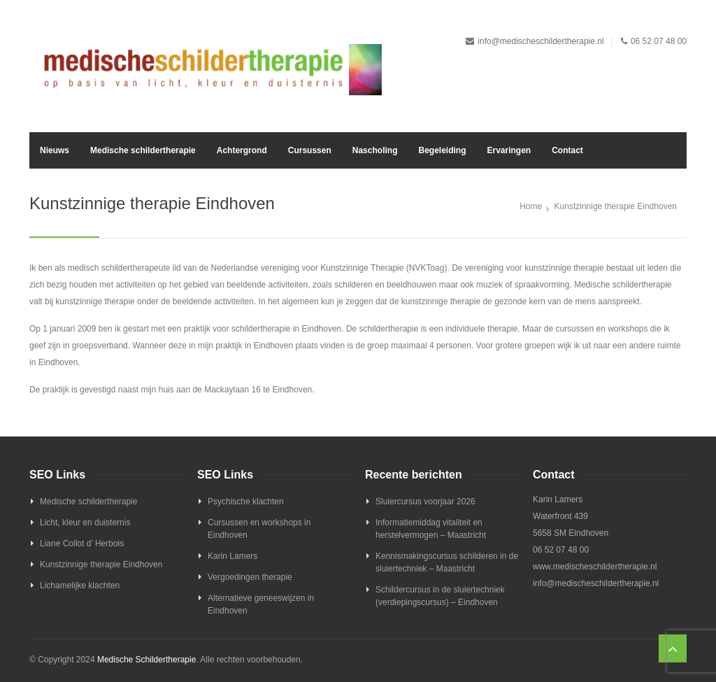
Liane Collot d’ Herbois (82, 543)
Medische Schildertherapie (146, 660)
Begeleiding (442, 150)
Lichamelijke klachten (80, 585)
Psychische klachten (246, 501)
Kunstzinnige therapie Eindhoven (101, 564)
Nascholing (375, 150)
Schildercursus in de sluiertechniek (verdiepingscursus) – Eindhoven (440, 596)
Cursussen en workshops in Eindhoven (259, 529)
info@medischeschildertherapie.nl (540, 41)
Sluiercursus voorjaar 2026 (425, 501)
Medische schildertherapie (143, 150)
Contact (567, 150)
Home (531, 206)
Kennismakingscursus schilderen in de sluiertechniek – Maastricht (446, 562)
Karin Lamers (232, 556)
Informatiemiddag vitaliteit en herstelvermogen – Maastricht (430, 529)
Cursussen (309, 150)
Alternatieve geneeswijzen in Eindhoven (261, 604)
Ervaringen (509, 150)
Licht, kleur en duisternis (85, 522)
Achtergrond (242, 150)
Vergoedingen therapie (250, 577)
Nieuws (54, 150)
